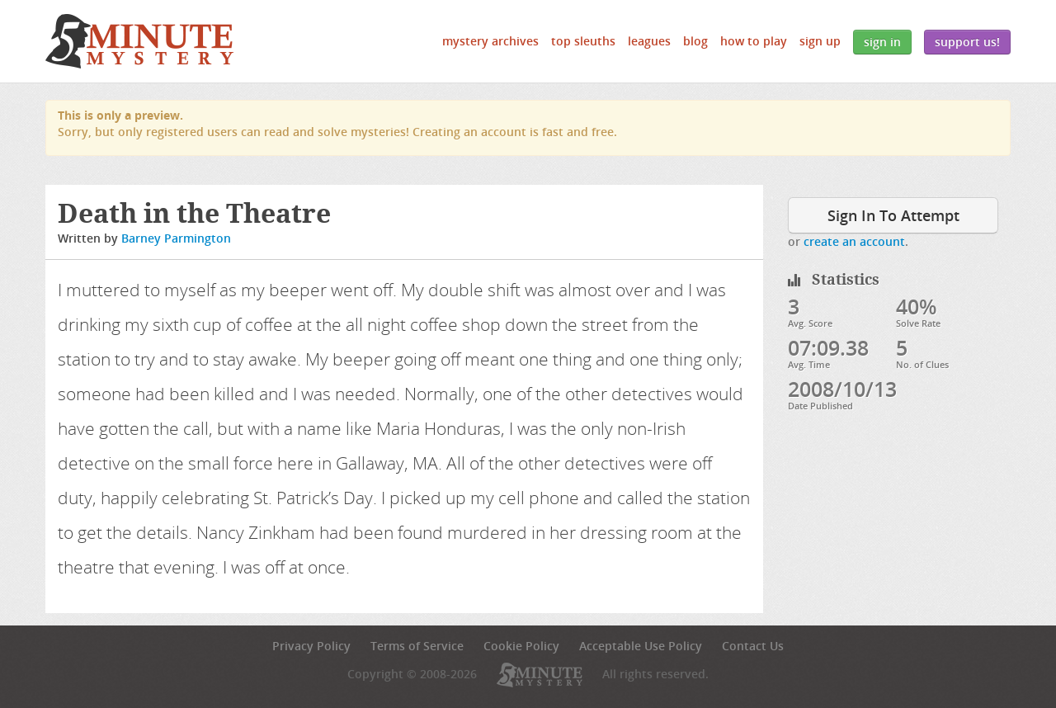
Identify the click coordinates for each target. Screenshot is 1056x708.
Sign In (882, 42)
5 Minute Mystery (139, 41)
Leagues (649, 41)
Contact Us (753, 646)
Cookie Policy (521, 646)
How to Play (753, 41)
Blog (695, 41)
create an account (854, 241)
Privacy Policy (311, 646)
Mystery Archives (490, 41)
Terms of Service (417, 646)
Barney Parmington (176, 238)
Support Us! (967, 42)
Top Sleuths (583, 41)
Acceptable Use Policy (640, 646)
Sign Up (820, 41)
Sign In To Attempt (893, 215)
